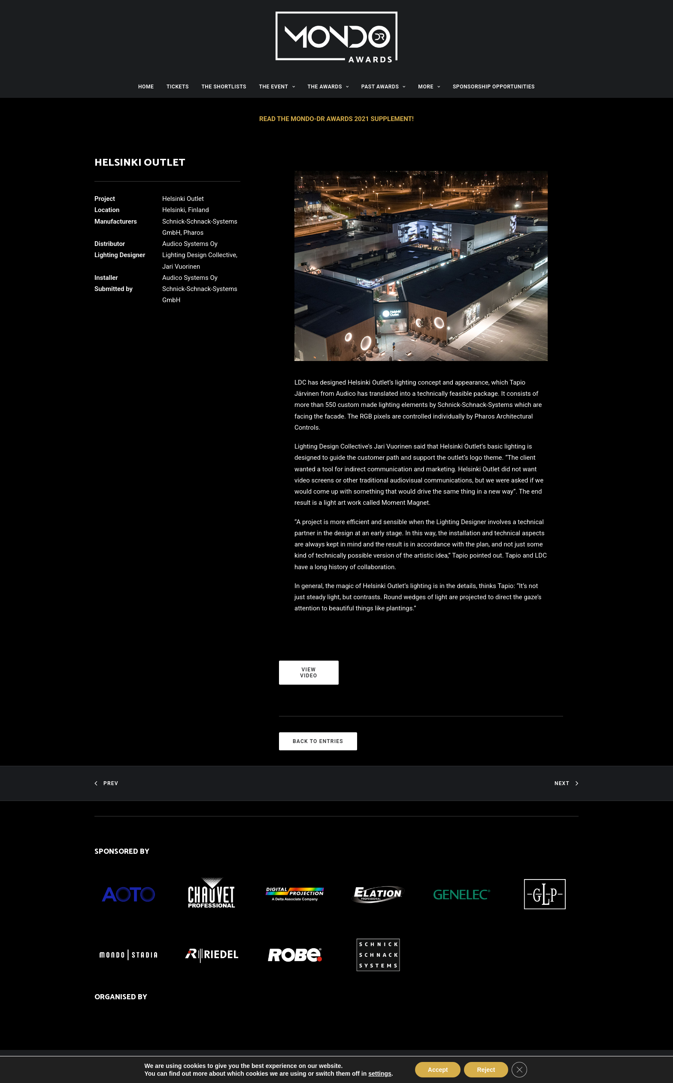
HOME (146, 87)
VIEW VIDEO (309, 673)
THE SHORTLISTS (223, 87)
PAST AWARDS (383, 87)
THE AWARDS (328, 87)
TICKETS (178, 87)
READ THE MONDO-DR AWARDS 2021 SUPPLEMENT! (336, 119)
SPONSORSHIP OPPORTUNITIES (494, 87)
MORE (429, 87)
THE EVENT (277, 87)
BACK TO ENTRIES (318, 741)
